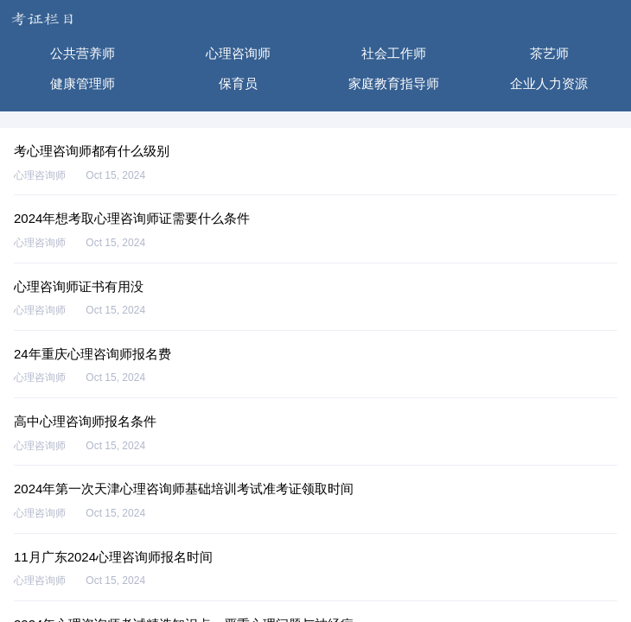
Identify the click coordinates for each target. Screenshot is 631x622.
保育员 (238, 83)
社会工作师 (393, 53)
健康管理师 (82, 83)
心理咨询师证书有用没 (78, 286)
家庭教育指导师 (393, 83)
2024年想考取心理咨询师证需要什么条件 (132, 218)
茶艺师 (549, 53)
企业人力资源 (549, 83)
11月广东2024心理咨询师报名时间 (113, 556)
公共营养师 (82, 53)
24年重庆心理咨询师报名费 (92, 353)
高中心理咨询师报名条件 (85, 421)
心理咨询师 (238, 53)
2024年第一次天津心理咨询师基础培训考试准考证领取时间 (184, 488)
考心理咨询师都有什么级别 (91, 150)
